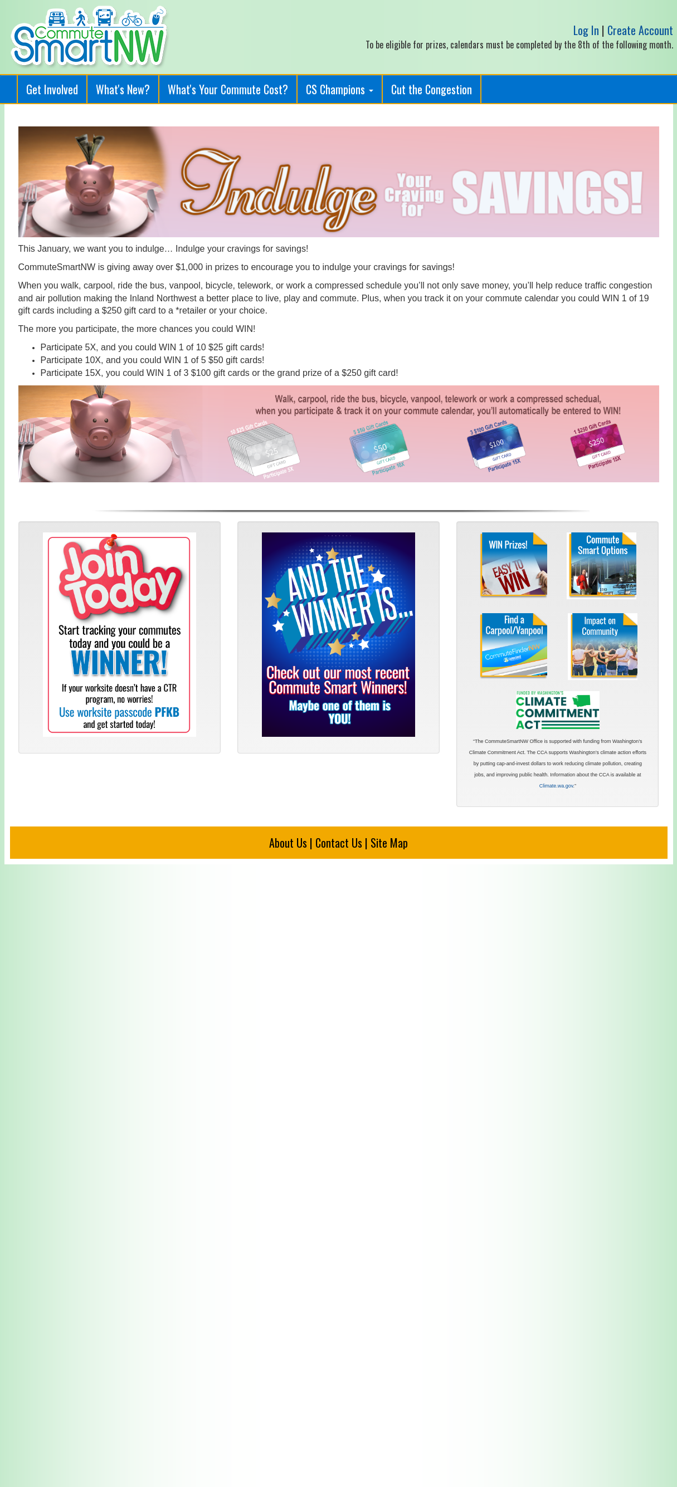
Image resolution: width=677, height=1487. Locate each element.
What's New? (123, 89)
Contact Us (338, 842)
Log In (586, 30)
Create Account (640, 30)
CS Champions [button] (339, 89)
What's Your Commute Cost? (228, 89)
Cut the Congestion (431, 89)
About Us (288, 842)
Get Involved (52, 89)
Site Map (389, 842)
